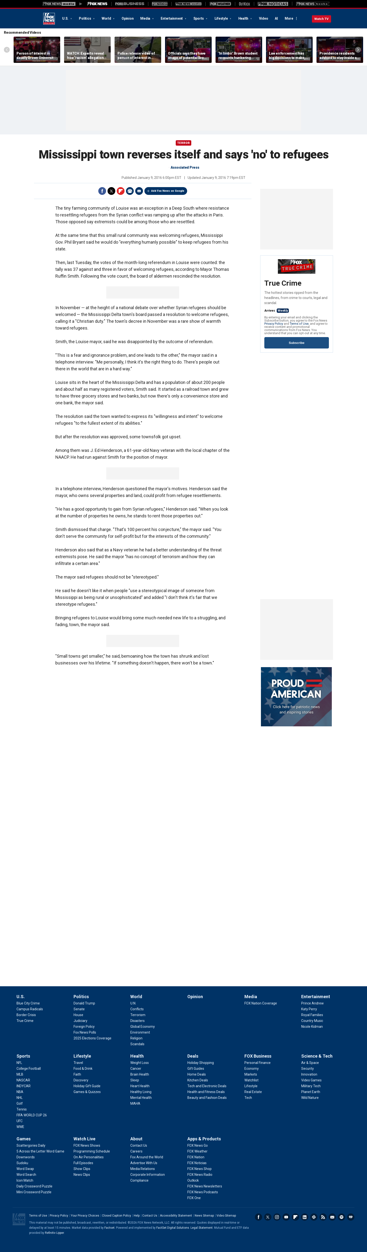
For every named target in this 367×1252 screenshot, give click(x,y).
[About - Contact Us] (138, 1145)
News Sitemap (204, 1215)
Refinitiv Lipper (54, 1233)
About (136, 1138)
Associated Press (185, 167)
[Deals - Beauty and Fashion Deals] (207, 1098)
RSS (323, 1217)
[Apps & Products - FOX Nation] (195, 1157)
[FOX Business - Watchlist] (251, 1080)
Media (145, 18)
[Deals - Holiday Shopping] (200, 1063)
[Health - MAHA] (135, 1103)
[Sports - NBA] (20, 1092)
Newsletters (332, 1217)
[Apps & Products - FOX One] (194, 1198)
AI (276, 18)
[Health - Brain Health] (139, 1074)
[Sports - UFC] (20, 1121)
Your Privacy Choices (85, 1215)
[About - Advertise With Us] (143, 1163)
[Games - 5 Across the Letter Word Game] (40, 1151)
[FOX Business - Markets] (250, 1074)
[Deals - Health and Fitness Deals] (206, 1092)
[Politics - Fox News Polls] (85, 1032)
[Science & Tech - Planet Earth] (310, 1092)
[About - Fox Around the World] (146, 1157)
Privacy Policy (273, 323)
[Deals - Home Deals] (196, 1074)
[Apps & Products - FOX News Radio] (199, 1175)
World (107, 18)
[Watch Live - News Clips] (82, 1175)
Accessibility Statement (176, 1215)
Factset (109, 1227)
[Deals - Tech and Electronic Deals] (206, 1086)
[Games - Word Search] (26, 1175)
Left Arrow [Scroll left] (7, 50)
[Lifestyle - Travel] (78, 1063)
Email (139, 191)
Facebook (102, 191)
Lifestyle (222, 18)
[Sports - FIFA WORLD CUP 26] (32, 1115)
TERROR (183, 143)
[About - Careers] (136, 1151)
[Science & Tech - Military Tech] (311, 1086)
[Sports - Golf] (20, 1103)
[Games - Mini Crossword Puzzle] (34, 1192)
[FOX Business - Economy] (251, 1068)
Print (130, 191)
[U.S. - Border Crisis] (26, 1015)
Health (243, 18)
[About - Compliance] (139, 1180)
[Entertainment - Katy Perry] (309, 1009)
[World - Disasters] (137, 1021)
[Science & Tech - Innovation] (309, 1074)
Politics (85, 18)
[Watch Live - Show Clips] (82, 1169)
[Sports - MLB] (20, 1074)
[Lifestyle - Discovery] (81, 1080)
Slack (313, 1217)
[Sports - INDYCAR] (24, 1086)
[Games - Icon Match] (25, 1180)
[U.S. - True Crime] (25, 1021)
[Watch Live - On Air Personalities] (89, 1157)
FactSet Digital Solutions (172, 1227)
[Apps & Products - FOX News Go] (197, 1145)
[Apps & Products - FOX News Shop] (199, 1169)
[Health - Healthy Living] (140, 1092)
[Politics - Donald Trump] (84, 1003)
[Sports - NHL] (20, 1098)
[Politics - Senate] (79, 1009)
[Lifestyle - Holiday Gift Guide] (87, 1086)
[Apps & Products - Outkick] (193, 1180)
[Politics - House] (78, 1015)
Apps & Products (204, 1138)
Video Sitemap (226, 1215)
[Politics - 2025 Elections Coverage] (92, 1038)
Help (137, 1215)
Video (263, 18)
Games (24, 1138)
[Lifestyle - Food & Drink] (83, 1068)
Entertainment (172, 18)
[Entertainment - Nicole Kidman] (312, 1026)
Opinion (127, 18)
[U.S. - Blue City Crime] (28, 1003)
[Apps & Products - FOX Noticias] (197, 1163)
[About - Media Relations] (142, 1169)
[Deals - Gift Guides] (195, 1068)
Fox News (49, 19)
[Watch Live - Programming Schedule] (92, 1151)
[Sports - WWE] (20, 1127)
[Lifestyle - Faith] (77, 1074)
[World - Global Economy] (142, 1026)
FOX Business (257, 1056)
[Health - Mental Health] (141, 1098)
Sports (199, 18)
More (289, 18)
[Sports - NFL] (19, 1063)
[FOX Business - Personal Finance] (257, 1063)
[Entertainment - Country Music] (312, 1021)
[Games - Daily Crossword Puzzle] (34, 1186)
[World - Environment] (140, 1032)
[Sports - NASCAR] (23, 1080)
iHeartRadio (350, 1217)
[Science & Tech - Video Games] (311, 1080)
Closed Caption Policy (116, 1215)
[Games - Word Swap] (25, 1169)
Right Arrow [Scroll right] (358, 50)
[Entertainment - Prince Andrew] (312, 1003)
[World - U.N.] (133, 1003)
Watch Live (84, 1138)
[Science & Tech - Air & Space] (310, 1063)
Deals (192, 1056)
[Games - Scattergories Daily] (31, 1145)
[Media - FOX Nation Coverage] (260, 1003)
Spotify (341, 1217)
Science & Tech (317, 1056)
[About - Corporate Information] (147, 1175)
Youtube (286, 1217)
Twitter (111, 191)
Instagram (277, 1217)
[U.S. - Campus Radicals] (30, 1009)
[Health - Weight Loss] (139, 1063)
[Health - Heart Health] (140, 1086)
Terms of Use (299, 323)
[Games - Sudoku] (22, 1163)
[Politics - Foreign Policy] (84, 1026)
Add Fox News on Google (167, 190)
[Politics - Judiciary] (80, 1021)
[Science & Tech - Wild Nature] (310, 1098)
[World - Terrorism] (137, 1015)
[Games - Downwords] (26, 1157)
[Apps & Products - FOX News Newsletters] (204, 1186)
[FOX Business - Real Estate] (253, 1092)
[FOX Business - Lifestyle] (251, 1086)
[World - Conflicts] (137, 1009)
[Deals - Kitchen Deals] (197, 1080)
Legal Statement (202, 1227)
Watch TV (321, 19)
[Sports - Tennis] (22, 1109)
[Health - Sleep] (134, 1080)
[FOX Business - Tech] (248, 1098)
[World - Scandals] (137, 1044)
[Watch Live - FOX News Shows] (87, 1145)
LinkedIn (304, 1217)
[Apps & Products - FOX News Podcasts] (202, 1192)
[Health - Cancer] (135, 1068)
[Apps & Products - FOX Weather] (197, 1151)
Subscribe (296, 343)
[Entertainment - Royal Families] (312, 1015)
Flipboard (121, 191)
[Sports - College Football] (29, 1068)
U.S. (65, 18)
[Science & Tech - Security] (307, 1068)
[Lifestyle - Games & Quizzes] (87, 1092)
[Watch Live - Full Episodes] (83, 1163)
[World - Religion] (136, 1038)
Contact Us (149, 1215)
